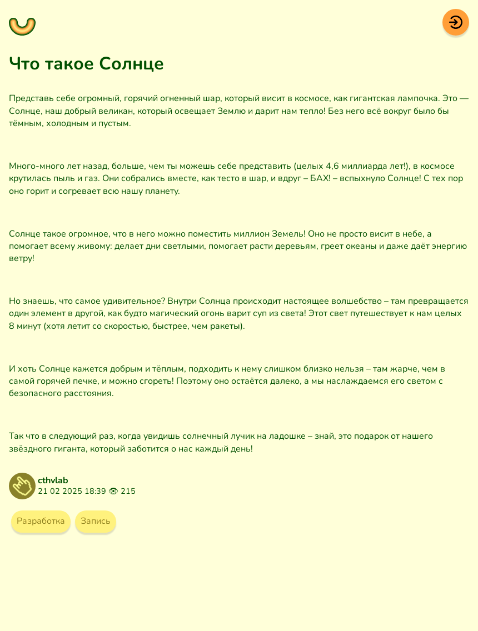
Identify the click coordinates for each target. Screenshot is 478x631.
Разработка (41, 521)
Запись (96, 521)
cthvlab (53, 480)
